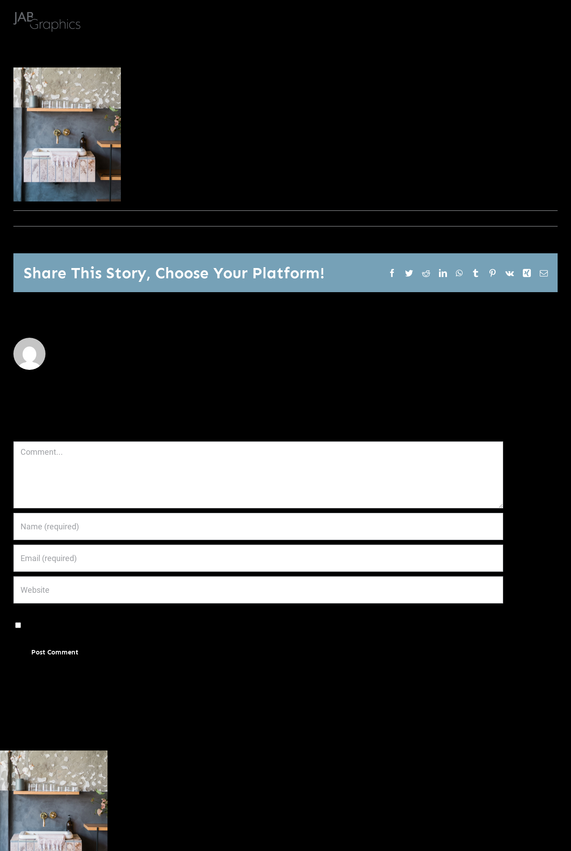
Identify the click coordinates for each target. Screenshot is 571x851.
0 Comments (111, 218)
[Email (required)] (258, 558)
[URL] (258, 590)
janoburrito (34, 218)
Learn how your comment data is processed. (233, 679)
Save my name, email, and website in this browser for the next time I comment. (162, 624)
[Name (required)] (258, 526)
